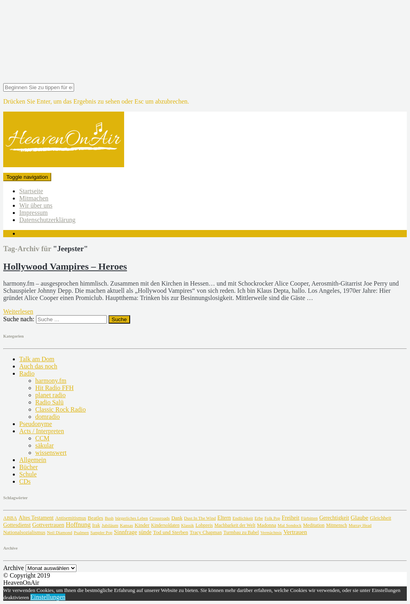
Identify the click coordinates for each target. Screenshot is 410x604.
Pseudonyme (35, 423)
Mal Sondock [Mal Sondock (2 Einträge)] (289, 525)
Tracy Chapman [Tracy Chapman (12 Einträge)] (206, 532)
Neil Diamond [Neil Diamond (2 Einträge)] (59, 532)
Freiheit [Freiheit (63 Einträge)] (290, 517)
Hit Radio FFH (54, 387)
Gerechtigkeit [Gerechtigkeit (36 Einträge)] (334, 518)
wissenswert (50, 452)
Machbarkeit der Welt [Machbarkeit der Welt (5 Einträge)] (235, 525)
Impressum (33, 212)
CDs (24, 481)
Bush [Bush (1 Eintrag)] (109, 518)
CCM (42, 438)
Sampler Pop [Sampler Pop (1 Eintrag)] (101, 532)
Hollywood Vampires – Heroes (65, 266)
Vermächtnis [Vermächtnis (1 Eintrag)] (270, 532)
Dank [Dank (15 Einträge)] (177, 518)
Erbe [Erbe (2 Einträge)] (259, 518)
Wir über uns (35, 205)
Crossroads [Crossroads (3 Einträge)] (159, 518)
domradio (47, 416)
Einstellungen (48, 597)
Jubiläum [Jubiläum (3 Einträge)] (110, 525)
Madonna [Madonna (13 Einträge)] (266, 525)
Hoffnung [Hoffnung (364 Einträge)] (78, 524)
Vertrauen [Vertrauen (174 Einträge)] (295, 531)
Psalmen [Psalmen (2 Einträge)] (81, 532)
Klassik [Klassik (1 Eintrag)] (187, 525)
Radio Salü (49, 402)
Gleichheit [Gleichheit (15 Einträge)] (380, 518)
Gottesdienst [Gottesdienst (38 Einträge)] (17, 525)
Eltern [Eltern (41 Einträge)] (224, 518)
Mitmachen (33, 198)
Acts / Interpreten (41, 431)
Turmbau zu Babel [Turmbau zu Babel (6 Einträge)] (241, 532)
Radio (26, 373)
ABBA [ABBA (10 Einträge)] (10, 518)
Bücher (28, 467)
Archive (13, 567)
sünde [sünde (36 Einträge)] (145, 532)
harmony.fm (50, 380)
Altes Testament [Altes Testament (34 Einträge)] (35, 518)
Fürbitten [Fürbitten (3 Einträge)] (309, 518)
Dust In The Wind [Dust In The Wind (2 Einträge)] (200, 518)
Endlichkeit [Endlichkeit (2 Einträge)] (243, 518)
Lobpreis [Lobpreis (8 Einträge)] (204, 525)
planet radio (50, 395)
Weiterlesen (18, 311)
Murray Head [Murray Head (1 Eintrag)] (360, 525)
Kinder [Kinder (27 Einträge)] (142, 525)
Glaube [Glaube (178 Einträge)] (359, 517)
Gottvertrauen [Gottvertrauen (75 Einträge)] (48, 525)
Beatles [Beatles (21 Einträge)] (95, 518)
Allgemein (32, 459)
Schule (28, 474)
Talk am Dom (36, 359)
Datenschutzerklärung (47, 219)
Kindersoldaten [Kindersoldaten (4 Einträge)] (165, 525)
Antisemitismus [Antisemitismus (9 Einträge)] (70, 518)
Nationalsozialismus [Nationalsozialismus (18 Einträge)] (24, 532)
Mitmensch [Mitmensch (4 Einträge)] (336, 525)
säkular (44, 445)
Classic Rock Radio (60, 409)
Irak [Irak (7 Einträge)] (96, 525)
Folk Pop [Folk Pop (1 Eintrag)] (272, 518)
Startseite (31, 191)
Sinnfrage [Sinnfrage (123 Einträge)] (125, 532)
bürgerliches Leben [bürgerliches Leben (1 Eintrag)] (131, 518)
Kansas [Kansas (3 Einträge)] (126, 525)
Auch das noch (38, 366)
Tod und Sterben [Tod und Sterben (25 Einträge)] (170, 532)
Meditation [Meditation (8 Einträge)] (313, 525)
